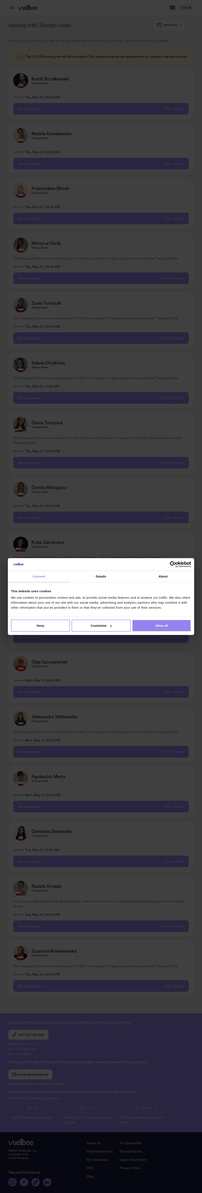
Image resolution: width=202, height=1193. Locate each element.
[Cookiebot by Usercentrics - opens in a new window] (173, 564)
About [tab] (163, 576)
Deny (40, 625)
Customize (101, 625)
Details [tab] (101, 576)
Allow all (161, 625)
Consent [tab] (39, 576)
